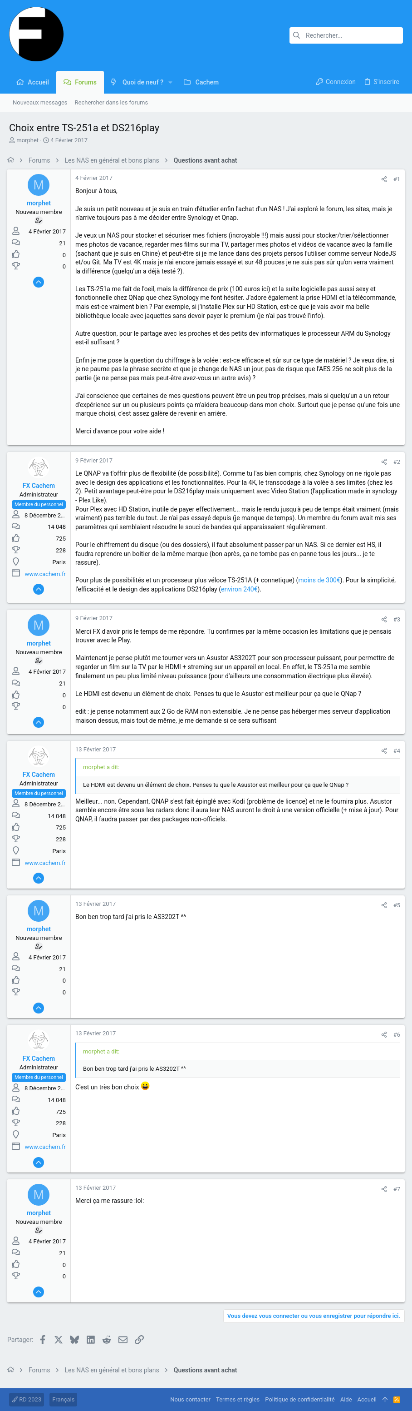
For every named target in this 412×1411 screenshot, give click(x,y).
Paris (61, 562)
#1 (395, 179)
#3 (395, 619)
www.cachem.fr (47, 574)
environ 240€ (241, 589)
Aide (346, 1399)
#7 (395, 1189)
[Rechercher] (346, 35)
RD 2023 (26, 1399)
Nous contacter (190, 1399)
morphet (27, 140)
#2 (395, 461)
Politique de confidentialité (299, 1399)
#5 (395, 905)
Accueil (367, 1399)
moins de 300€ (321, 580)
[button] (170, 82)
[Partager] (382, 179)
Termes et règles (238, 1399)
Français (63, 1399)
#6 (395, 1034)
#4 (395, 750)
